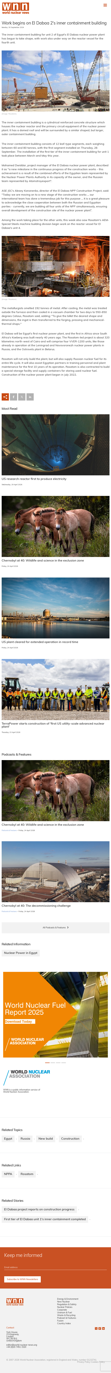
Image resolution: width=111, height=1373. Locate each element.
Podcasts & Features (9, 830)
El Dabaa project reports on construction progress (39, 1209)
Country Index (64, 1324)
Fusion (60, 1321)
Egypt (8, 1138)
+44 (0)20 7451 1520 (16, 1347)
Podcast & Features (66, 1318)
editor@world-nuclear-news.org (21, 1345)
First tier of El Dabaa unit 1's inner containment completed (45, 1219)
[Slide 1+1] (53, 1063)
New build (46, 1138)
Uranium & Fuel (64, 1313)
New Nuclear (63, 1302)
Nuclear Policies (64, 1307)
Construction (70, 1138)
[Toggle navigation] (105, 5)
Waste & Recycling (66, 1315)
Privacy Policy (83, 1362)
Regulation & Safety (66, 1304)
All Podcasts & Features (54, 928)
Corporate (62, 1310)
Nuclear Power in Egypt (20, 953)
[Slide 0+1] (47, 1063)
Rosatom (27, 1174)
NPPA (8, 1174)
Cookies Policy (98, 1362)
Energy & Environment (67, 1299)
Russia (25, 1138)
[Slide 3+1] (63, 1063)
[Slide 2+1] (58, 1063)
